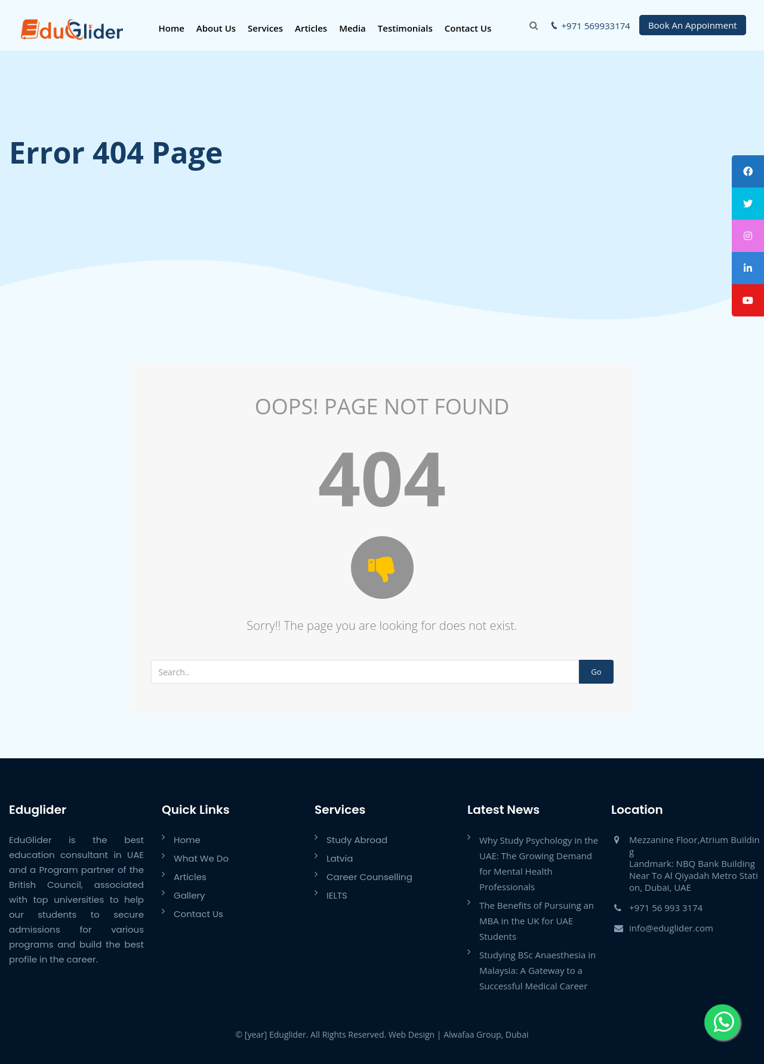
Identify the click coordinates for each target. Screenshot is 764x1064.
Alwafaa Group (472, 1034)
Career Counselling (369, 877)
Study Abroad (356, 840)
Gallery (189, 895)
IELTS (336, 895)
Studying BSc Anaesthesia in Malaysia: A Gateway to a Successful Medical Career (537, 970)
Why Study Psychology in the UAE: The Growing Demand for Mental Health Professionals (538, 863)
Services (265, 28)
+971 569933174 (596, 26)
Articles (311, 28)
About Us (216, 28)
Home (171, 28)
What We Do (201, 858)
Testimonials (405, 28)
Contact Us (468, 28)
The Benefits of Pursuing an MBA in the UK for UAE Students (536, 920)
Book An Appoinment (692, 25)
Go (596, 671)
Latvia (339, 858)
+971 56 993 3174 (666, 908)
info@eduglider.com (671, 928)
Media (352, 28)
